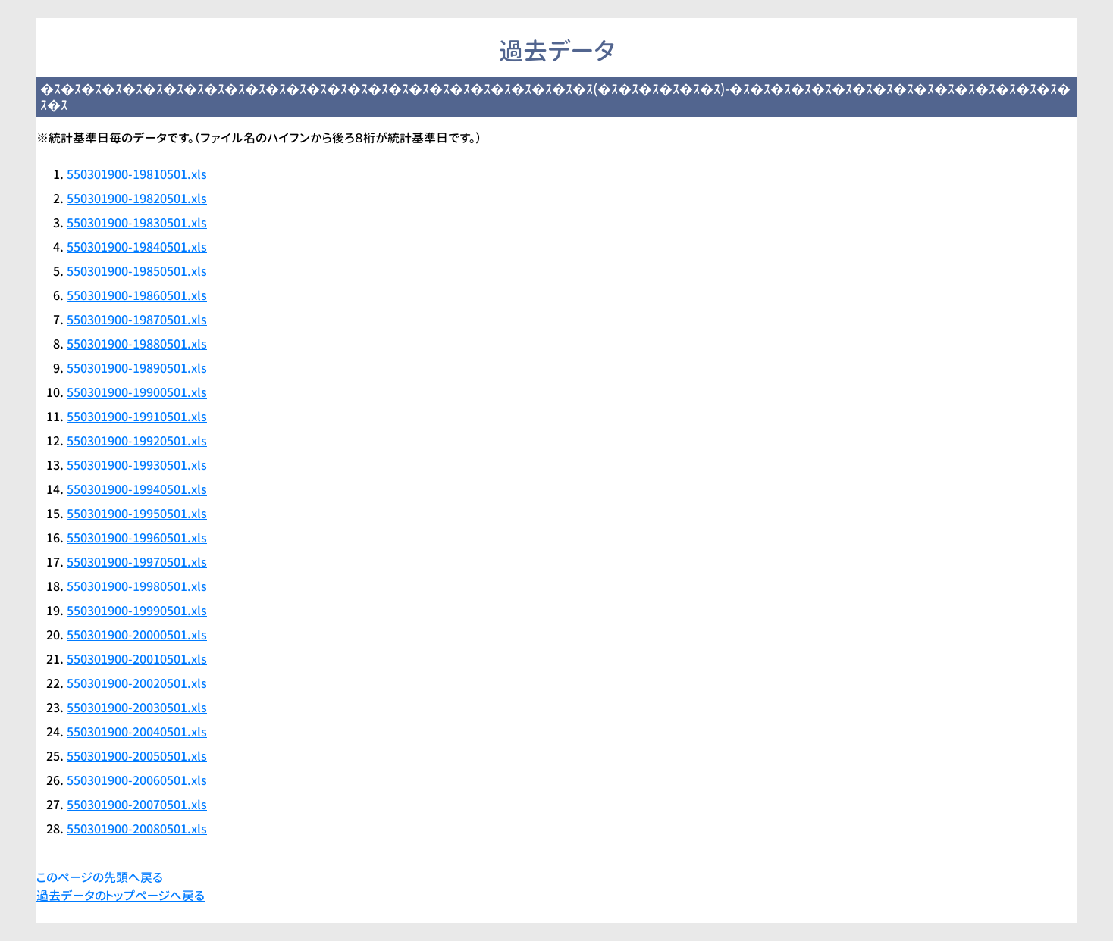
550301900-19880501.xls (137, 344)
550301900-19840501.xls (137, 247)
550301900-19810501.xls (137, 174)
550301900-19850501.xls (137, 271)
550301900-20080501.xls (137, 829)
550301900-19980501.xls (137, 586)
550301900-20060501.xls (137, 780)
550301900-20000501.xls (137, 635)
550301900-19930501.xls (137, 465)
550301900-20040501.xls (137, 732)
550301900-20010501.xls (137, 659)
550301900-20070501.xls (137, 804)
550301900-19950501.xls (137, 513)
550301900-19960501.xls (137, 538)
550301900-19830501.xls (137, 222)
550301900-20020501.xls (137, 683)
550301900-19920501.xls (137, 441)
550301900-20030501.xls (137, 707)
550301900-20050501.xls (137, 756)
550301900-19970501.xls (137, 562)
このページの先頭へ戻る (99, 877)
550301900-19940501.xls (137, 489)
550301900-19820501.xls (137, 198)
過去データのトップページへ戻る (120, 895)
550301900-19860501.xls (137, 295)
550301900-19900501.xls (137, 392)
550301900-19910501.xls (137, 416)
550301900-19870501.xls (137, 319)
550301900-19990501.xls (137, 610)
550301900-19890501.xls (137, 368)
